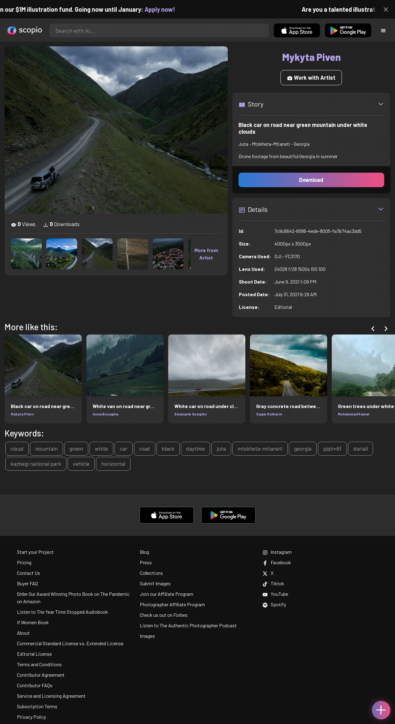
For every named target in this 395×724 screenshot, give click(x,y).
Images (147, 636)
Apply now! (165, 9)
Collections (151, 573)
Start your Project (35, 552)
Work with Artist (311, 77)
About (23, 633)
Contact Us (28, 573)
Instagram (277, 552)
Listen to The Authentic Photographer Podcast (188, 625)
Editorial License (34, 654)
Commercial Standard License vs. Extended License (70, 643)
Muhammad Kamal (353, 414)
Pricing (24, 562)
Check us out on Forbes (164, 615)
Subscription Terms (37, 706)
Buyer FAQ (27, 583)
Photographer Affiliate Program (172, 604)
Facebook (277, 562)
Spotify (274, 604)
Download (311, 179)
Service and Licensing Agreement (51, 696)
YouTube (275, 594)
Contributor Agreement (40, 675)
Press (146, 562)
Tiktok (273, 583)
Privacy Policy (31, 717)
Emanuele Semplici (190, 414)
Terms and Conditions (39, 664)
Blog (144, 552)
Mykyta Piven (22, 414)
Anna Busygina (105, 414)
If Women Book (33, 622)
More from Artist (206, 253)
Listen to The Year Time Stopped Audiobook (62, 612)
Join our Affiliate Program (166, 594)
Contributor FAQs (34, 685)
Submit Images (155, 583)
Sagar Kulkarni (269, 414)
